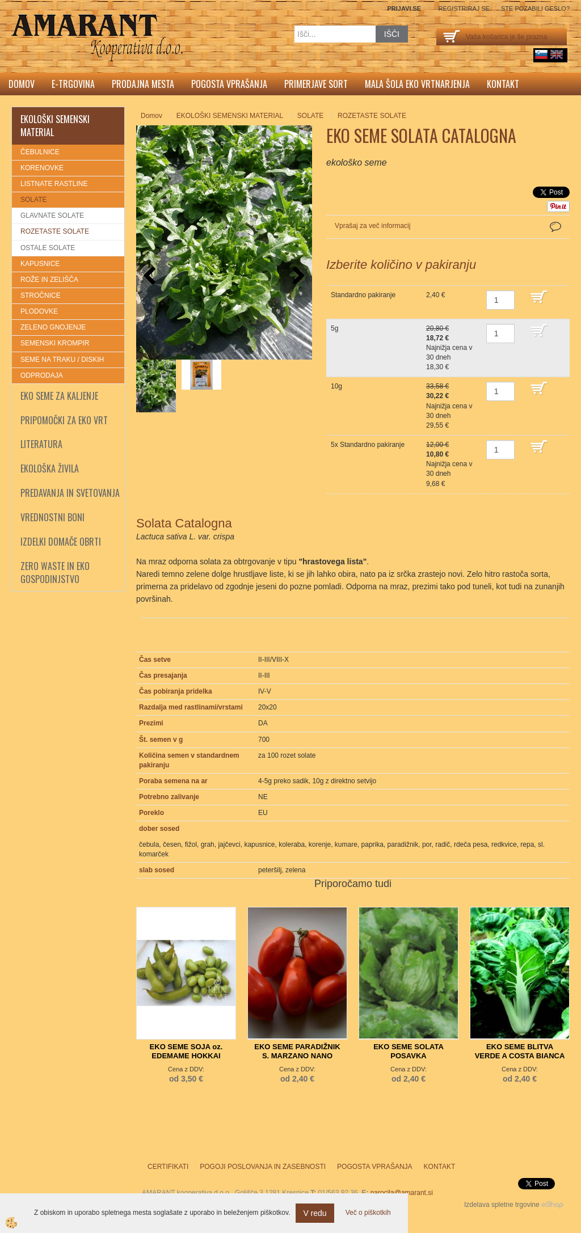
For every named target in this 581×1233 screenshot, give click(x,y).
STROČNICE (40, 295)
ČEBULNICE (40, 152)
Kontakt (503, 84)
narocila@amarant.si (402, 1193)
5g (334, 328)
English (556, 54)
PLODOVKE (39, 311)
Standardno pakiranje (363, 295)
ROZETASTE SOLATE (54, 231)
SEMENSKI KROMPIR (54, 343)
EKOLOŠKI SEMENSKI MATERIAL (230, 116)
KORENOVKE (42, 168)
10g (336, 386)
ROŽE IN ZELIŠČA (49, 280)
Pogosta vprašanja (229, 84)
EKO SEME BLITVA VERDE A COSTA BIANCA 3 (520, 1055)
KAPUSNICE (40, 264)
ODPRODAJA (41, 375)
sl (541, 54)
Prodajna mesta (143, 84)
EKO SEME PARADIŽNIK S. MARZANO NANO (297, 1051)
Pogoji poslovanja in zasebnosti (263, 1167)
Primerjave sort (316, 84)
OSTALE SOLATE (47, 248)
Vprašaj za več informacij (372, 226)
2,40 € (435, 295)
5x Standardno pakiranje (368, 445)
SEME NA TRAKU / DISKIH (62, 360)
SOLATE (33, 200)
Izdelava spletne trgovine (502, 1205)
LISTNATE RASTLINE (53, 184)
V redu (314, 1213)
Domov (22, 84)
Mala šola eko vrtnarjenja (417, 84)
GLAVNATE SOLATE (52, 215)
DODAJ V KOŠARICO (547, 302)
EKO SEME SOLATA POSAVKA (408, 1051)
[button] (297, 276)
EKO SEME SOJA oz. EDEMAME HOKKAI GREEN (186, 1055)
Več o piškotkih (368, 1213)
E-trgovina (73, 84)
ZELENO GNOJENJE (53, 327)
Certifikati (168, 1167)
